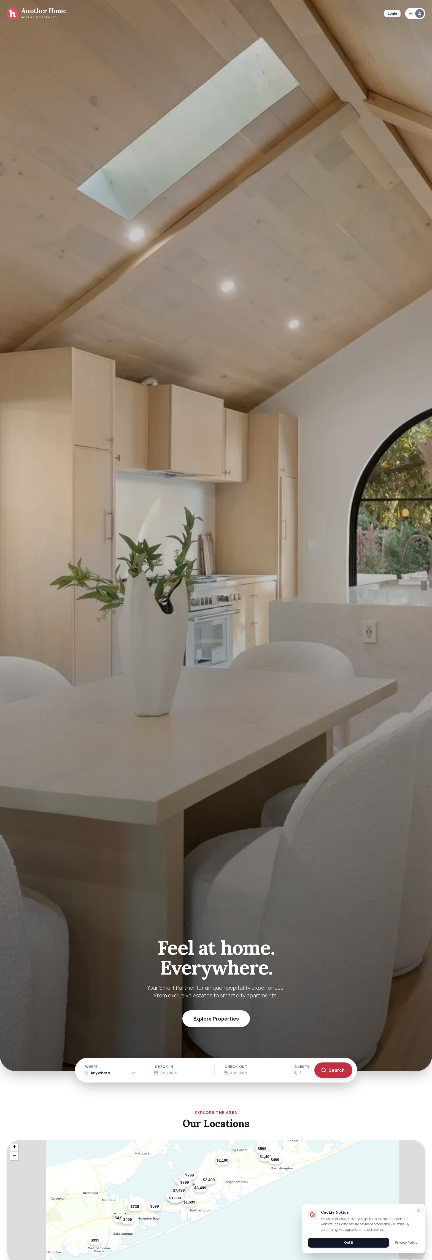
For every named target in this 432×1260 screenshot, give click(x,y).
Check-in (164, 1067)
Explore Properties (216, 1018)
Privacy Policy (406, 1242)
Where (91, 1067)
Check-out (236, 1067)
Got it (348, 1242)
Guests (302, 1067)
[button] (141, 1211)
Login (392, 13)
